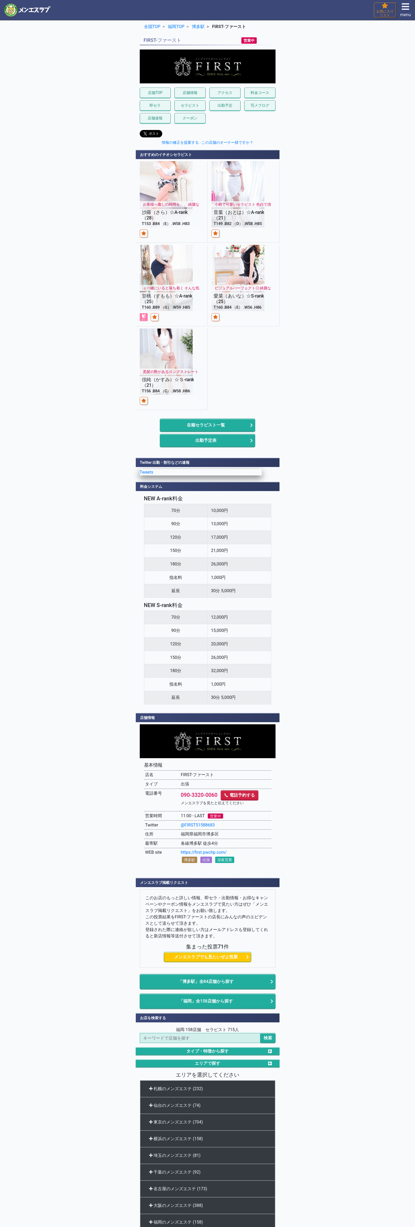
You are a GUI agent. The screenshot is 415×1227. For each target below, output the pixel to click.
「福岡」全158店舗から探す (206, 1001)
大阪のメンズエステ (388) (176, 1205)
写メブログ (260, 105)
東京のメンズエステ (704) (176, 1122)
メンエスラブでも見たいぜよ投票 (206, 956)
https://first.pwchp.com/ (204, 852)
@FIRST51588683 (198, 825)
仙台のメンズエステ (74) (175, 1105)
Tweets (147, 472)
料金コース (260, 93)
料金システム (151, 486)
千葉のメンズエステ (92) (175, 1172)
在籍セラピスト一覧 (206, 425)
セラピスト (190, 105)
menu (405, 11)
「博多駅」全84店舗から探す (206, 981)
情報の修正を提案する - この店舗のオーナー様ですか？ (208, 142)
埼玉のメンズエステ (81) (175, 1155)
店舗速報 (155, 118)
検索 (268, 1037)
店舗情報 (190, 93)
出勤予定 (225, 105)
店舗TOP (155, 93)
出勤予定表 (205, 440)
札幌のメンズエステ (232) (176, 1088)
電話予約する (239, 795)
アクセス (225, 93)
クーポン (190, 118)
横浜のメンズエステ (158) (176, 1138)
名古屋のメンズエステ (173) (178, 1188)
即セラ (155, 105)
